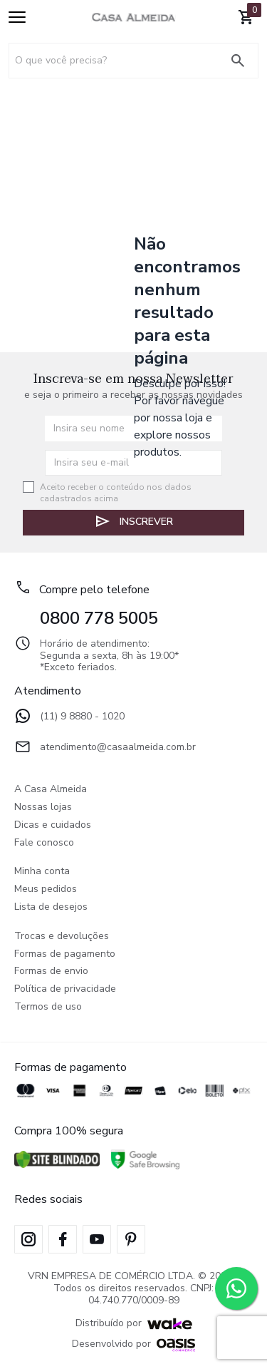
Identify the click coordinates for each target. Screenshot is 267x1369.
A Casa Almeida (50, 790)
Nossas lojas (43, 807)
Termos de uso (48, 1007)
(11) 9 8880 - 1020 (69, 717)
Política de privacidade (65, 989)
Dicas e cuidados (52, 825)
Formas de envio (51, 971)
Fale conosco (44, 843)
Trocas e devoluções (61, 936)
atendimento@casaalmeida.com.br (105, 748)
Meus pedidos (45, 889)
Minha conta (42, 872)
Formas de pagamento (64, 954)
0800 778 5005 (99, 618)
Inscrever (133, 521)
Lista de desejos (51, 907)
